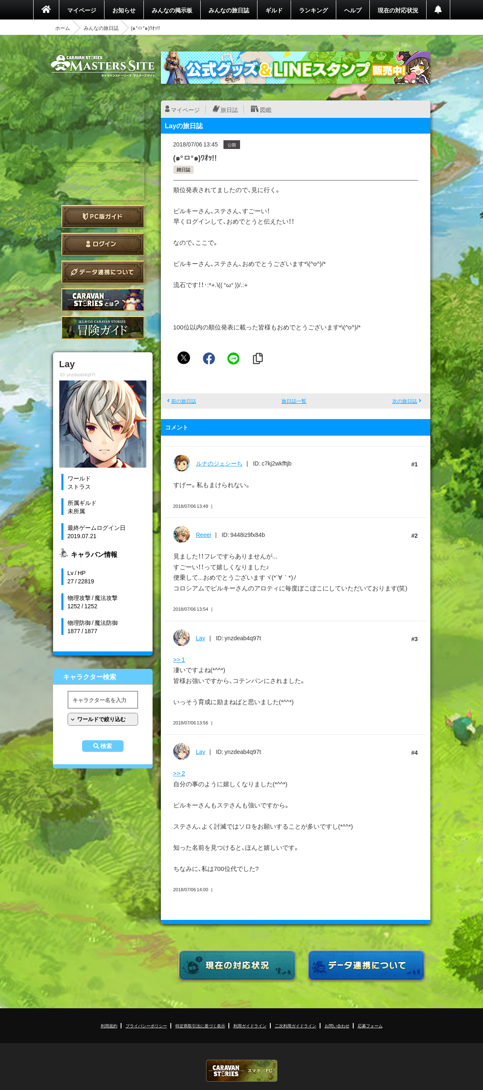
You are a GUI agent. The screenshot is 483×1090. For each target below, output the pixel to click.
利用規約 (109, 1025)
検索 (106, 746)
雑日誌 (183, 169)
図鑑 (266, 109)
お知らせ (124, 10)
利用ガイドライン (250, 1025)
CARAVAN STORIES (241, 1071)
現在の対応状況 (398, 10)
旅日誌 (229, 109)
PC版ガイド (102, 216)
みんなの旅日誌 (229, 10)
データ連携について (102, 272)
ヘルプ (353, 10)
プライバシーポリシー (146, 1025)
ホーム (62, 28)
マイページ (81, 10)
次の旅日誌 (404, 401)
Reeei (203, 534)
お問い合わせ (337, 1025)
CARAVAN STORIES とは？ (102, 299)
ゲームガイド (102, 327)
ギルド (274, 10)
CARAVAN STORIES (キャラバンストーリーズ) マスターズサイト (103, 65)
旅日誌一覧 (294, 401)
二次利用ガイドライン (295, 1025)
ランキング (313, 10)
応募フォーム (370, 1025)
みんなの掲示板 (172, 10)
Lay (201, 638)
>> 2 (179, 773)
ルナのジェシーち (219, 463)
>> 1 (179, 659)
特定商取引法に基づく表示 (200, 1025)
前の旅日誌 (183, 401)
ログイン (102, 244)
